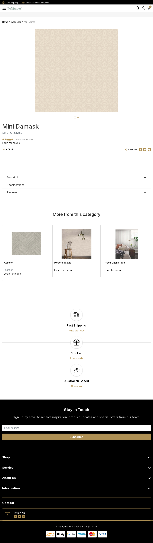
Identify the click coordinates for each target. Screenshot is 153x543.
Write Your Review (24, 139)
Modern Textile (62, 262)
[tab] (75, 117)
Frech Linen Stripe (114, 262)
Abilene (8, 262)
